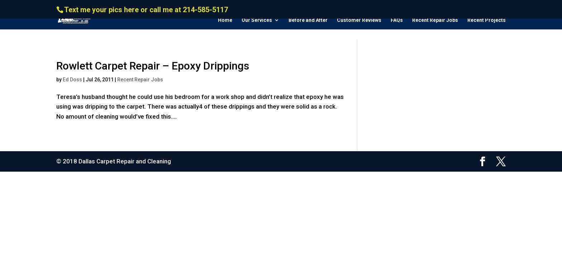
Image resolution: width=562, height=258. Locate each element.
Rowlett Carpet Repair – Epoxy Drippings (152, 65)
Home (225, 20)
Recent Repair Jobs (435, 20)
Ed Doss (72, 79)
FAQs (397, 20)
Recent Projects (486, 20)
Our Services (257, 20)
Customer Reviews (359, 20)
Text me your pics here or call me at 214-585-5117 (146, 9)
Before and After (308, 20)
